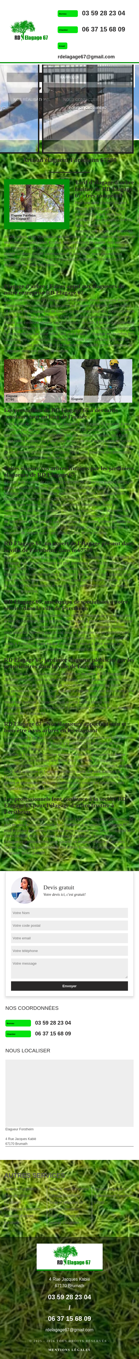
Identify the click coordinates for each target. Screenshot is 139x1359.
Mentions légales (69, 1350)
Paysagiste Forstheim (22, 1209)
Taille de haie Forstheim (69, 1189)
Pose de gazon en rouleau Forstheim (64, 1219)
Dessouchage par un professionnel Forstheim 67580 (114, 1196)
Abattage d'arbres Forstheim (19, 1219)
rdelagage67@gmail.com (86, 56)
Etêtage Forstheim (64, 1196)
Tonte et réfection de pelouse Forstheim (66, 1205)
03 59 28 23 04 (103, 13)
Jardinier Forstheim (20, 1189)
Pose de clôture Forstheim (17, 1199)
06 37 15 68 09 (103, 29)
